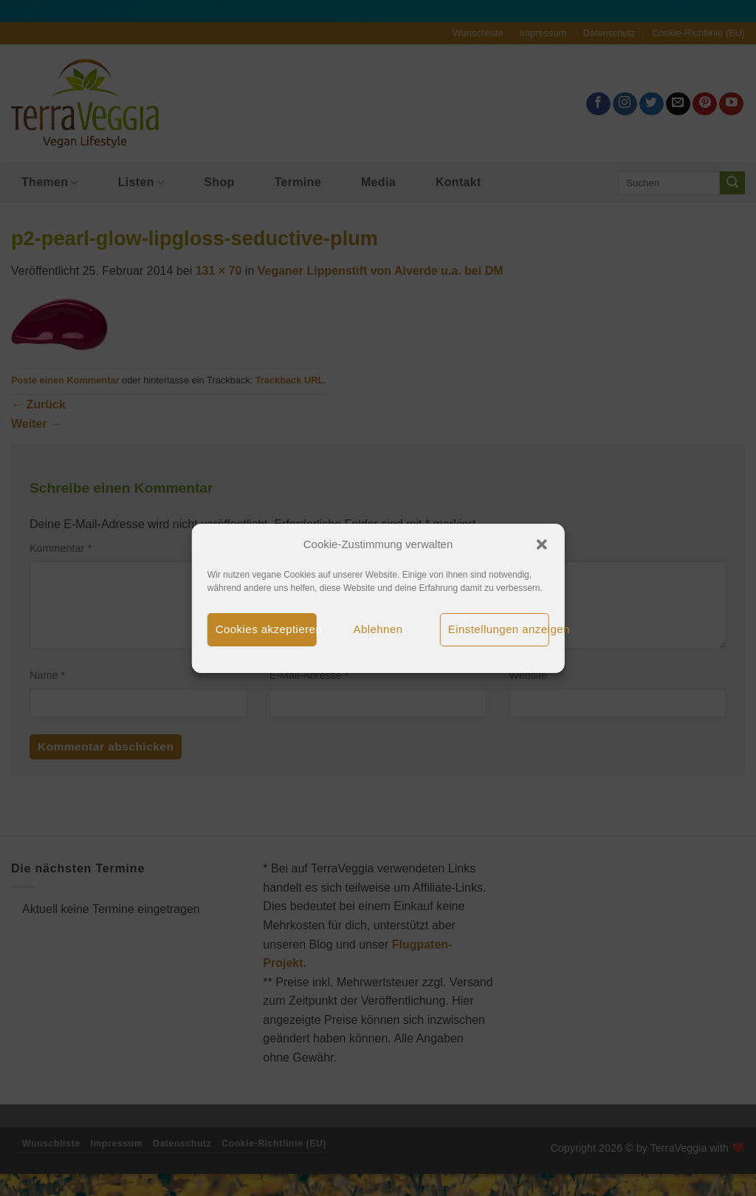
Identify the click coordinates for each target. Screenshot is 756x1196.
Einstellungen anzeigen (498, 629)
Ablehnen (378, 629)
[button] (541, 544)
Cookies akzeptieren (266, 629)
